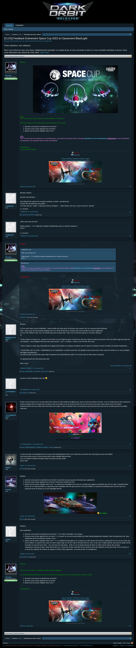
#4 (130, 314)
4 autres (53, 447)
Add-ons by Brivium (78, 645)
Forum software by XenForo (17, 645)
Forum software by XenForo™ (47, 645)
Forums (9, 25)
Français (5, 643)
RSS (132, 643)
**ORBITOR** (10, 206)
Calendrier (19, 25)
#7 (130, 444)
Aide (124, 643)
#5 (130, 368)
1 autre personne (44, 371)
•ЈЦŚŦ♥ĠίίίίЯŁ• (29, 371)
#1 (130, 186)
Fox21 (27, 392)
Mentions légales (117, 643)
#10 (130, 553)
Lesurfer (8, 489)
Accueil (128, 643)
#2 (130, 211)
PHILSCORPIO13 (30, 214)
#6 (130, 389)
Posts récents (8, 29)
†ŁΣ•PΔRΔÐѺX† (10, 392)
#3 (130, 236)
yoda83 (8, 539)
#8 (130, 465)
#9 (130, 516)
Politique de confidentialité (126, 645)
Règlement (116, 645)
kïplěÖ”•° (8, 467)
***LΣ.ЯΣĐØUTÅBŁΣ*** (11, 416)
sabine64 (36, 371)
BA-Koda (39, 41)
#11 (130, 626)
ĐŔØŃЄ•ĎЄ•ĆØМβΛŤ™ (11, 338)
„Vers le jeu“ (45, 52)
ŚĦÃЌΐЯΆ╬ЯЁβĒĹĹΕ (30, 447)
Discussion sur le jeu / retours (21, 41)
